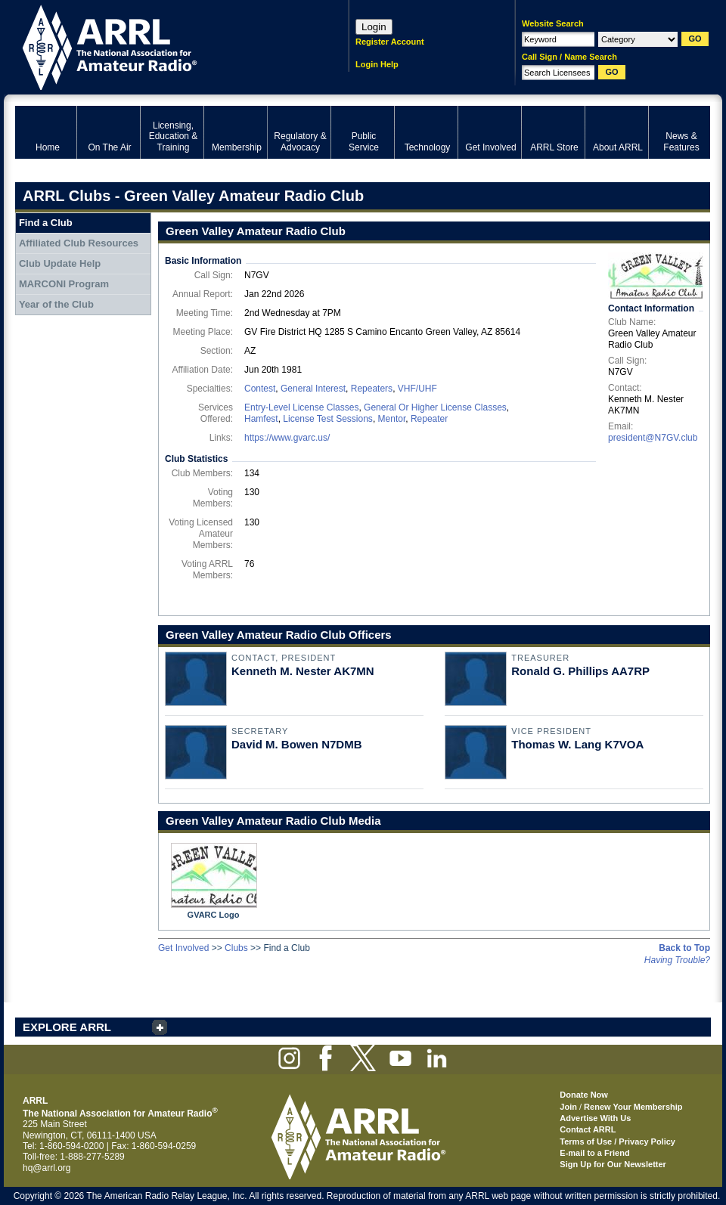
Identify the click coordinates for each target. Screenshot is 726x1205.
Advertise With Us (595, 1118)
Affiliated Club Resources (78, 243)
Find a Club (46, 222)
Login (373, 27)
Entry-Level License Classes (301, 407)
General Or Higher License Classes (435, 407)
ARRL (162, 46)
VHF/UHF (417, 388)
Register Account (389, 41)
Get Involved (183, 948)
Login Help (377, 64)
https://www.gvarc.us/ (287, 437)
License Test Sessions (328, 419)
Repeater (429, 419)
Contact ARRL (588, 1129)
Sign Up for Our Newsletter (613, 1164)
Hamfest (261, 419)
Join (568, 1106)
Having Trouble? (677, 960)
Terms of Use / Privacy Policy (617, 1141)
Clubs (236, 948)
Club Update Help (60, 263)
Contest (259, 388)
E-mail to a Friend (594, 1152)
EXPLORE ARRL (67, 1027)
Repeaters (371, 388)
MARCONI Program (64, 284)
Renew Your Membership (633, 1106)
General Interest (313, 388)
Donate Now (584, 1094)
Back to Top (684, 948)
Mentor (392, 419)
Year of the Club (56, 304)
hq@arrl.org (47, 1168)
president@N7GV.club (652, 437)
